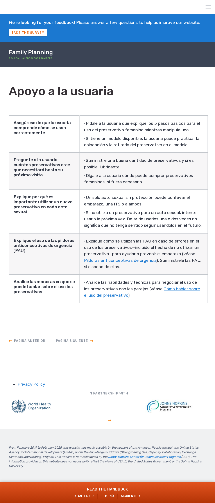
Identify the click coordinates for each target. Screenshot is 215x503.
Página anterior (29, 351)
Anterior (86, 496)
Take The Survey (27, 33)
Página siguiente (72, 351)
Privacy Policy (31, 394)
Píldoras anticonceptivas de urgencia (137, 269)
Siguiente (129, 496)
